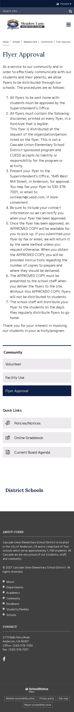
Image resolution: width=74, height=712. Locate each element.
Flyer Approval (16, 390)
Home (6, 41)
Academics (13, 592)
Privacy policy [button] (46, 698)
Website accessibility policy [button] (20, 698)
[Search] (70, 11)
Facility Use (14, 377)
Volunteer (13, 364)
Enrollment (12, 604)
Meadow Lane (30, 41)
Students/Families (17, 609)
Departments (14, 587)
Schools (16, 41)
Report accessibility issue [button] (37, 705)
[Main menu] (68, 25)
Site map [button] (63, 698)
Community (47, 41)
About (10, 582)
